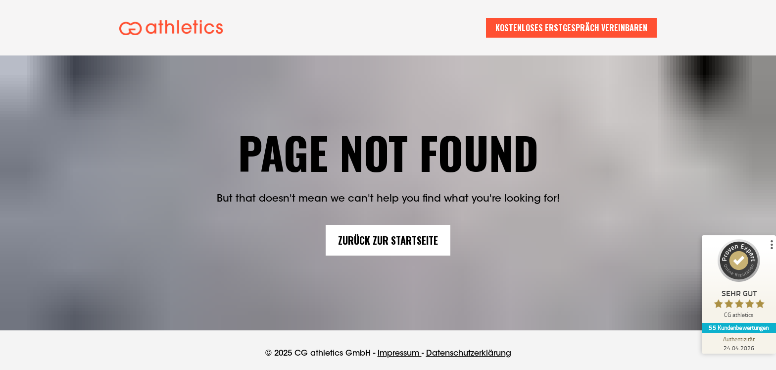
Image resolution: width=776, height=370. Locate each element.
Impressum (400, 352)
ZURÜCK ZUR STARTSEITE (388, 238)
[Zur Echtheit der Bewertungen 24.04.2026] (739, 343)
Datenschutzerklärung (468, 352)
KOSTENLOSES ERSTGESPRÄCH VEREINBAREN (571, 28)
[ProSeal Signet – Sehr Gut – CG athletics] (739, 281)
